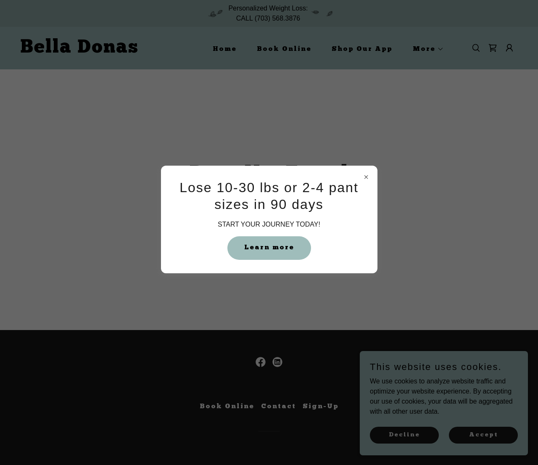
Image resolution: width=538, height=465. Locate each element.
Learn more (269, 247)
